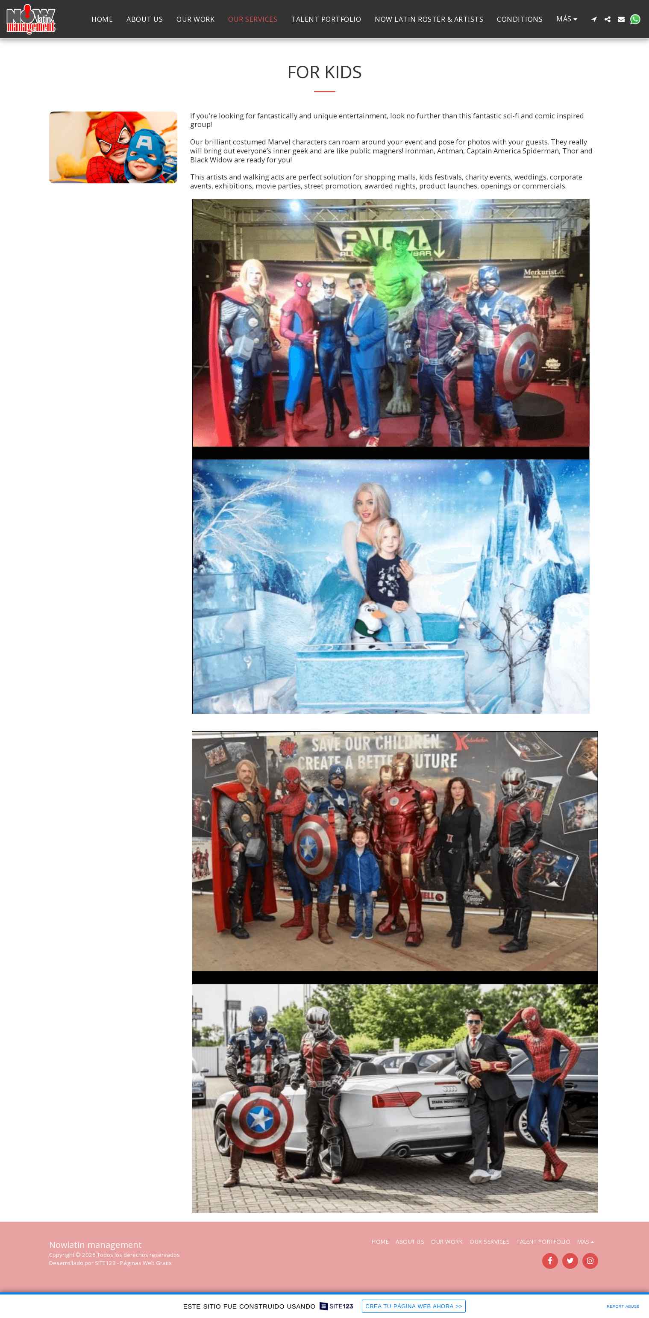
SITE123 (105, 1263)
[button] (593, 19)
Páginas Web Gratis (146, 1263)
